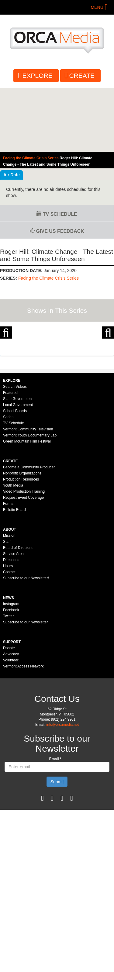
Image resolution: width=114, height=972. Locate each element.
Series (8, 481)
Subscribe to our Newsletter (25, 686)
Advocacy (11, 718)
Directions (11, 624)
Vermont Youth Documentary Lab (30, 499)
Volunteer (11, 724)
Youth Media (13, 549)
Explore (37, 75)
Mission (9, 599)
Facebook (11, 674)
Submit (57, 845)
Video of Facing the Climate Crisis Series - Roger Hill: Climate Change (57, 120)
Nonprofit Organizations (22, 537)
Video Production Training (24, 555)
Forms (8, 567)
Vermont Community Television (28, 493)
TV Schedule (56, 214)
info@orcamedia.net (62, 788)
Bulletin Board (14, 573)
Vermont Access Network (23, 730)
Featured (10, 456)
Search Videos (15, 450)
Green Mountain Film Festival (27, 505)
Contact (9, 636)
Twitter (8, 680)
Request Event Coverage (23, 561)
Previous (6, 353)
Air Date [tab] (11, 174)
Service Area (13, 617)
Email (55, 823)
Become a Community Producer (29, 531)
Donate (9, 712)
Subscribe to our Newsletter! (26, 642)
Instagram (11, 668)
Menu (97, 7)
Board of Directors (18, 611)
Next (108, 353)
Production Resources (21, 543)
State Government (18, 462)
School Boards (15, 475)
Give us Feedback (57, 231)
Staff (6, 605)
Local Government (18, 469)
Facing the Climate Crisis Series (48, 278)
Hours (8, 630)
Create (82, 75)
